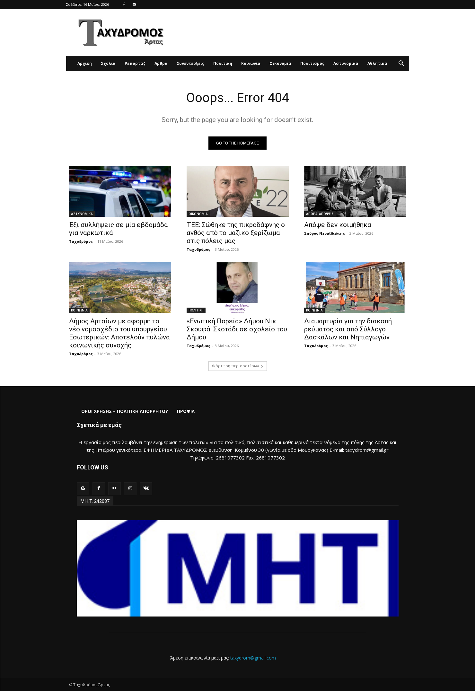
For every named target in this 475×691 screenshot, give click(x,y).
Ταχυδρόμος (81, 241)
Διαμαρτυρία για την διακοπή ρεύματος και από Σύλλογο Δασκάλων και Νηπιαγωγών (348, 329)
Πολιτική (222, 63)
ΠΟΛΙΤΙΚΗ (196, 310)
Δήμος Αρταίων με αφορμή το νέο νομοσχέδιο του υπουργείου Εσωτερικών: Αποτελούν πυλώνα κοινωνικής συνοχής (119, 333)
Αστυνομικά (345, 63)
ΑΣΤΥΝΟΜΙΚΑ (82, 214)
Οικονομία (280, 63)
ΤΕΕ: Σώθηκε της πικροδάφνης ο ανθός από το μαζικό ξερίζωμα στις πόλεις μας (236, 233)
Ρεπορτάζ (135, 63)
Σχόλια (108, 63)
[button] (401, 64)
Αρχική (84, 63)
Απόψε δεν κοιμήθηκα (337, 225)
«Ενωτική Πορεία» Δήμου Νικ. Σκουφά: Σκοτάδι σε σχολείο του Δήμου (237, 329)
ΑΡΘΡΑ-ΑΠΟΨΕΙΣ (320, 214)
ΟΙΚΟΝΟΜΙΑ (198, 214)
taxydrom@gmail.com (253, 658)
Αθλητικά (377, 63)
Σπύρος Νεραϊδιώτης (324, 233)
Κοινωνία (250, 63)
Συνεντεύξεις (190, 63)
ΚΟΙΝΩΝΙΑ (79, 310)
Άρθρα (161, 63)
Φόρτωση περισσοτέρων (237, 366)
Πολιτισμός (312, 63)
